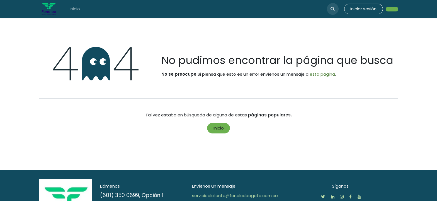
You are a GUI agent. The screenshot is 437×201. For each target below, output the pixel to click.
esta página (322, 74)
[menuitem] (74, 9)
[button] (333, 9)
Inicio (218, 128)
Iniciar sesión (363, 9)
